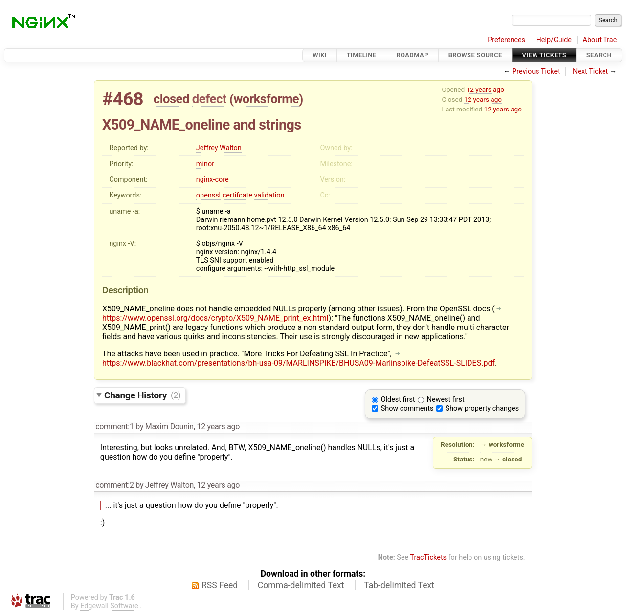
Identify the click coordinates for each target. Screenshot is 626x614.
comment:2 (114, 485)
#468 (122, 99)
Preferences (506, 40)
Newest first (446, 399)
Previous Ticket (536, 71)
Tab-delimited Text (399, 585)
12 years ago (485, 89)
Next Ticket (590, 71)
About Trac (600, 40)
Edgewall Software (109, 606)
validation (269, 195)
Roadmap (412, 55)
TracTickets (428, 557)
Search (599, 55)
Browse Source (475, 55)
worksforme (266, 98)
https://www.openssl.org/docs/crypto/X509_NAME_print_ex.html (302, 313)
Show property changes (482, 408)
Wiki (320, 55)
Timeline (362, 55)
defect (209, 98)
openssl (208, 195)
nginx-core (212, 179)
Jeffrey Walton (219, 148)
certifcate (237, 195)
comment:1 (114, 426)
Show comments (407, 408)
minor (205, 164)
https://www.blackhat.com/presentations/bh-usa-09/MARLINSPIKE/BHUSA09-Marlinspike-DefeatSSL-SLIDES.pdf (298, 358)
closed (171, 98)
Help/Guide (554, 40)
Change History (142, 394)
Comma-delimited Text (301, 585)
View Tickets (544, 55)
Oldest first (398, 399)
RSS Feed (219, 585)
